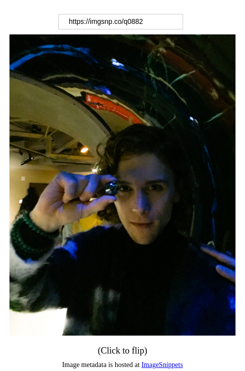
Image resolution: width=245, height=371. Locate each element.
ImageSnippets (162, 365)
